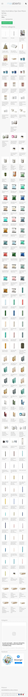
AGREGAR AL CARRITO (7, 22)
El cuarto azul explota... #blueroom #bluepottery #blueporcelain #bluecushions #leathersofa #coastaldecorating (13, 644)
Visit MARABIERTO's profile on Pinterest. (9, 689)
